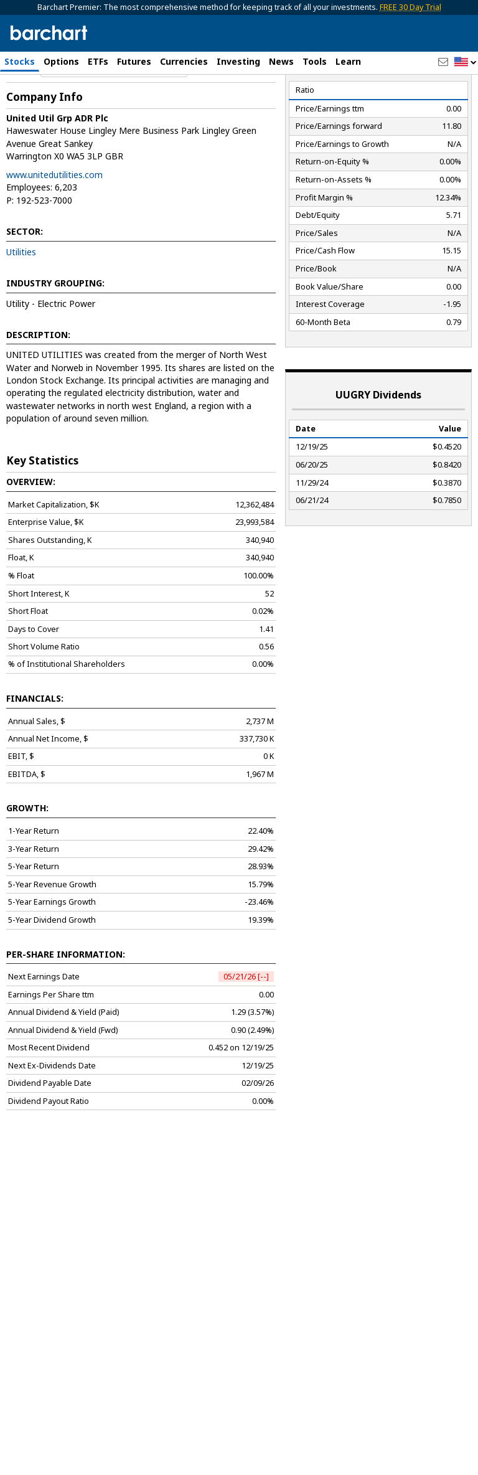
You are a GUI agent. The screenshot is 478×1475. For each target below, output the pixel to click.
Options (61, 61)
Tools (314, 61)
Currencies (184, 61)
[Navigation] (113, 121)
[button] (465, 62)
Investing (238, 61)
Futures (134, 61)
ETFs (98, 61)
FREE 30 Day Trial (410, 7)
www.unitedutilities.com (54, 227)
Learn (348, 61)
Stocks (19, 61)
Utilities (21, 305)
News (281, 61)
